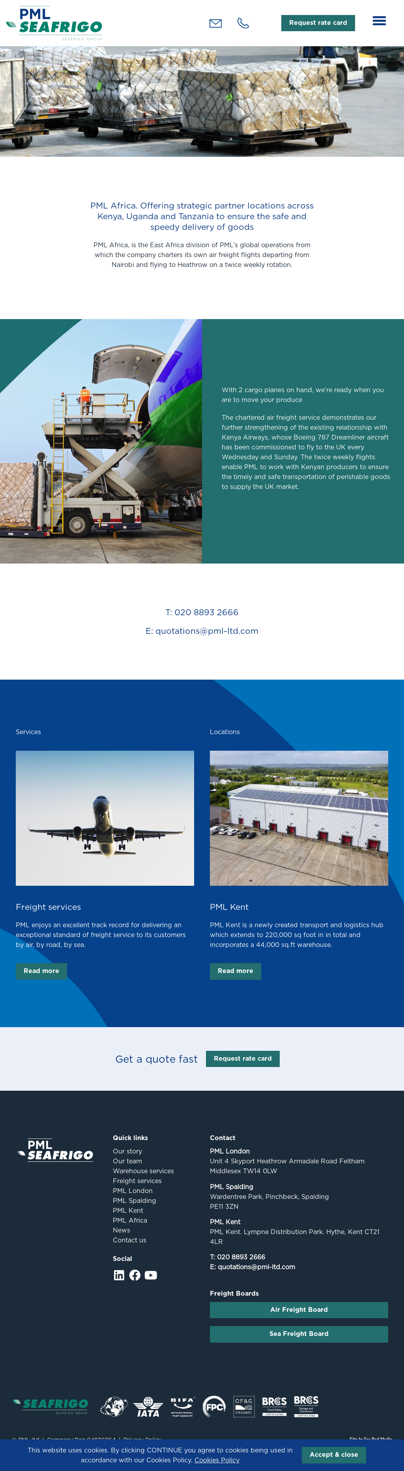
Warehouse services (143, 1180)
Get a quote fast (156, 1067)
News (121, 1239)
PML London (133, 1199)
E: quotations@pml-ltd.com (202, 639)
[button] (379, 21)
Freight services (48, 915)
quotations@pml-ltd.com (256, 1275)
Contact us (129, 1249)
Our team (127, 1170)
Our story (127, 1160)
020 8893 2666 (241, 1266)
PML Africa (130, 1229)
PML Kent (229, 915)
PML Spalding (134, 1209)
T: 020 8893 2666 (202, 621)
